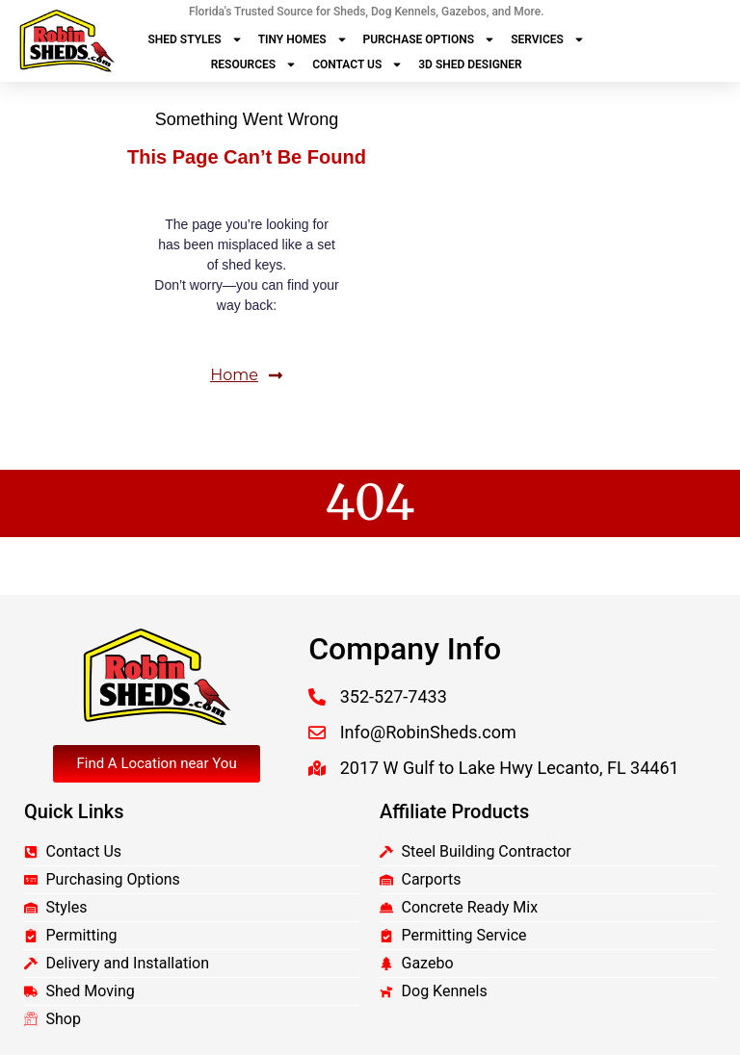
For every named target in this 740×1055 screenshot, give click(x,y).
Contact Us (357, 64)
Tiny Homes (303, 39)
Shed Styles (194, 39)
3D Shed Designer (469, 64)
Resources (254, 64)
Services (548, 39)
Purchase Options (429, 39)
